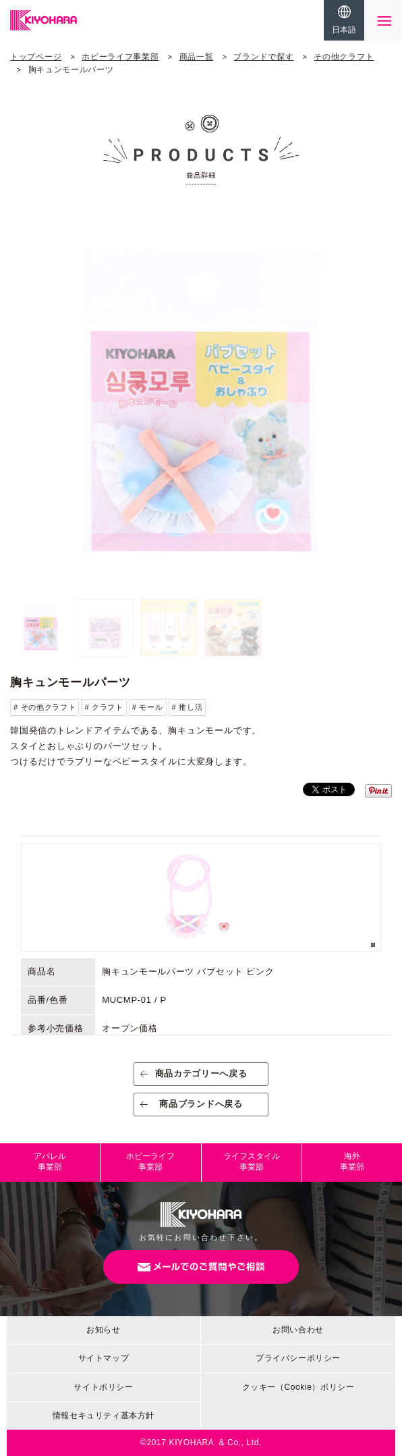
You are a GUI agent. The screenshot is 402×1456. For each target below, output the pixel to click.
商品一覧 (196, 56)
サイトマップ (104, 1358)
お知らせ (103, 1329)
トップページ (35, 56)
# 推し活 (187, 707)
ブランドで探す (263, 56)
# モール (147, 707)
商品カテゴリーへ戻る (201, 1073)
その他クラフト (344, 56)
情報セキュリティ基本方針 (103, 1415)
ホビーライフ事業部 (120, 56)
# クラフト (103, 707)
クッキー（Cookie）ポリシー (298, 1387)
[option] (201, 401)
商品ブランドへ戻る (200, 1104)
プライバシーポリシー (298, 1358)
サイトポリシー (103, 1387)
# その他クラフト (44, 707)
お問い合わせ (298, 1329)
